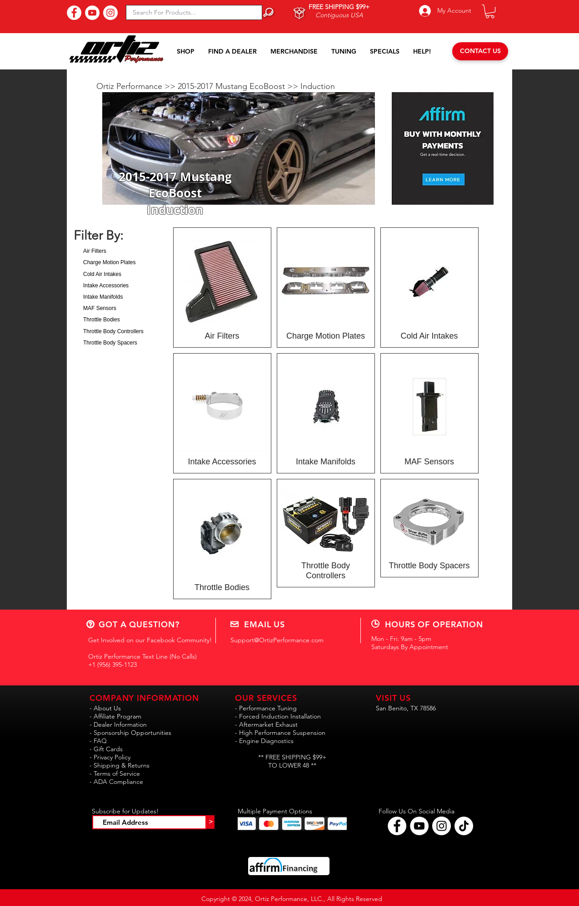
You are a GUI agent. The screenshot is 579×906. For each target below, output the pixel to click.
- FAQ (98, 741)
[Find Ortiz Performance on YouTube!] (419, 826)
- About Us (105, 708)
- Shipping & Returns (120, 765)
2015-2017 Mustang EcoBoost (232, 86)
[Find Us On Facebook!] (74, 12)
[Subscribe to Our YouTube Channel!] (92, 12)
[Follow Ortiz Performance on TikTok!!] (463, 826)
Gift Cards (108, 749)
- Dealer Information (118, 724)
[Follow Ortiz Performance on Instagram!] (441, 826)
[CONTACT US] (480, 51)
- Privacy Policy (110, 757)
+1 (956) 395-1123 (112, 664)
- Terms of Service (115, 773)
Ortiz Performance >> (137, 86)
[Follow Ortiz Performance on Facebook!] (397, 826)
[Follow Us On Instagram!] (110, 12)
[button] (490, 11)
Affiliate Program (117, 716)
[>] (210, 822)
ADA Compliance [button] (118, 782)
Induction (317, 86)
